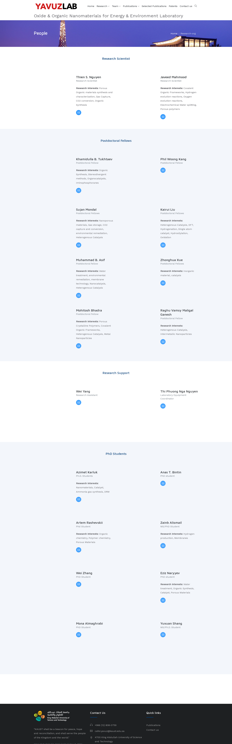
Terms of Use (181, 732)
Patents (173, 6)
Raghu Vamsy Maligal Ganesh (176, 299)
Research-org (188, 33)
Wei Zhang (84, 537)
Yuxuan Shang (171, 580)
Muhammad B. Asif (90, 250)
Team (116, 6)
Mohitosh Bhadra (89, 297)
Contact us (186, 6)
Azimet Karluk (87, 449)
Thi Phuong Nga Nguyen (179, 375)
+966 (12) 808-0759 (105, 675)
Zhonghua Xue (171, 250)
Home (90, 6)
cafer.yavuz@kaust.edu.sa (109, 681)
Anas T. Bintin (170, 449)
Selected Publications (154, 6)
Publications (131, 6)
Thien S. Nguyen (88, 77)
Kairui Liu (167, 203)
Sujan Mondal (86, 203)
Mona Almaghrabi (89, 580)
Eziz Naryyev (170, 537)
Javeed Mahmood (173, 77)
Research (103, 6)
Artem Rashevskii (89, 493)
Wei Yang (83, 375)
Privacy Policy (163, 732)
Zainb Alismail (171, 493)
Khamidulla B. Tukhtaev (94, 159)
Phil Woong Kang (173, 159)
